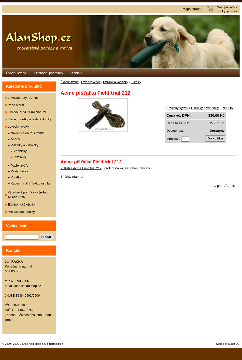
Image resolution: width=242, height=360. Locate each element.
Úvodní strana (16, 73)
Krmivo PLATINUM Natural (27, 112)
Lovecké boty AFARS (23, 98)
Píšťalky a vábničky (115, 82)
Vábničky (20, 151)
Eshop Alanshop (121, 42)
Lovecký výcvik (90, 82)
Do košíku (215, 138)
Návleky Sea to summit (27, 133)
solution (55, 343)
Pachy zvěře (19, 165)
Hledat (46, 237)
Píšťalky (136, 82)
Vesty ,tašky (19, 171)
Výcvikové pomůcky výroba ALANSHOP (27, 195)
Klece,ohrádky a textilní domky (30, 119)
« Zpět (216, 186)
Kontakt (76, 73)
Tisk (232, 186)
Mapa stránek (192, 9)
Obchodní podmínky (48, 73)
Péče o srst (16, 105)
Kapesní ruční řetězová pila (30, 183)
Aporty (15, 139)
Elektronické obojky (22, 204)
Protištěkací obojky (21, 212)
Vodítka (16, 177)
